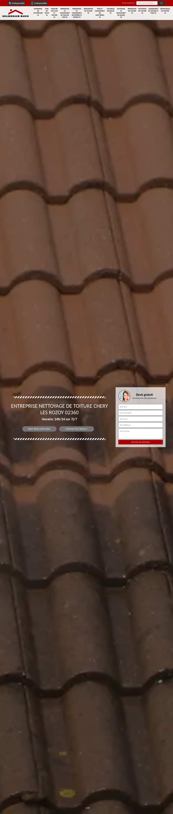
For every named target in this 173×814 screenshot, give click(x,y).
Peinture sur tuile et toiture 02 (54, 13)
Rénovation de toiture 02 (88, 11)
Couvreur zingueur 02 (111, 11)
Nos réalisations (39, 428)
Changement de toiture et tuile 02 (153, 11)
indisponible (17, 3)
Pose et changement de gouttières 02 (100, 13)
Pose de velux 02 (47, 12)
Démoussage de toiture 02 (165, 11)
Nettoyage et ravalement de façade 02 (121, 13)
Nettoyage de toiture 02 (142, 11)
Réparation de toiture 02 (132, 11)
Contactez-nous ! (76, 428)
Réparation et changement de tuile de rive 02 (65, 13)
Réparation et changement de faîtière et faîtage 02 (77, 13)
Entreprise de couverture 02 (38, 12)
